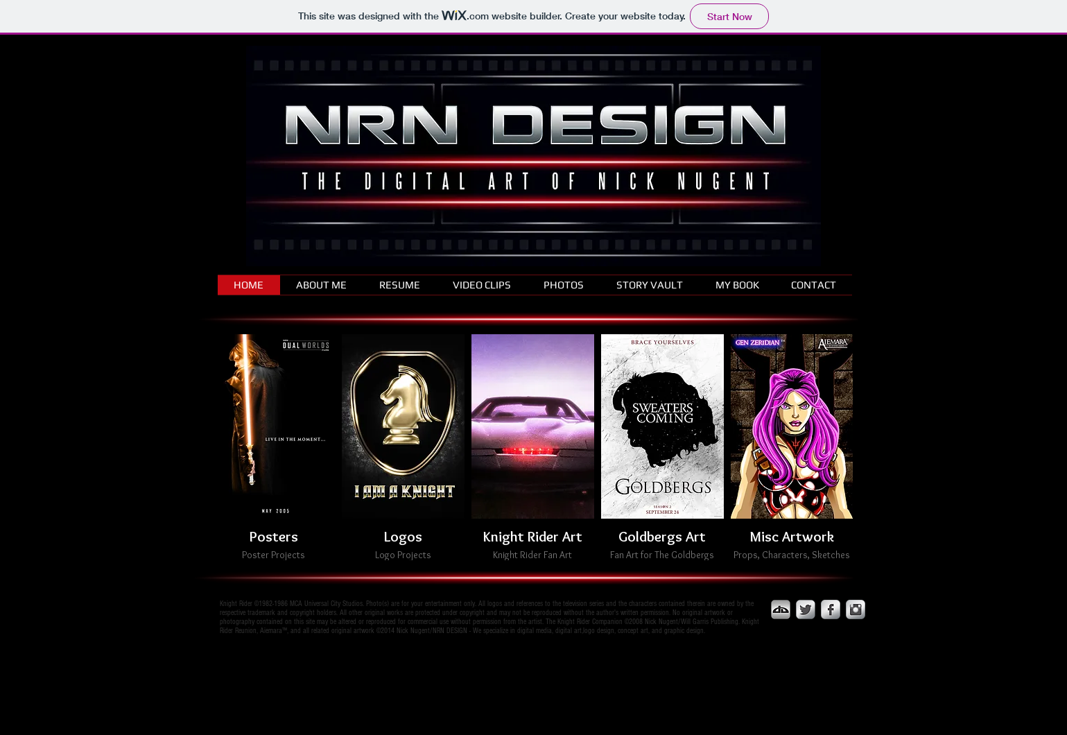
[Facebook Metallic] (830, 609)
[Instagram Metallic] (855, 609)
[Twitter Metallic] (805, 609)
